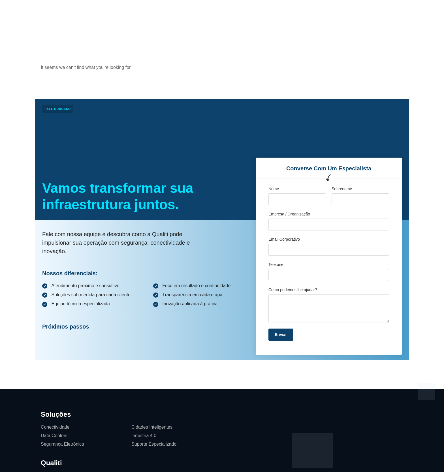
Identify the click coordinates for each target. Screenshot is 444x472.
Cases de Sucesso (207, 9)
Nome (273, 189)
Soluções (148, 9)
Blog (240, 9)
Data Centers (54, 435)
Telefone (275, 264)
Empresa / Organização (289, 214)
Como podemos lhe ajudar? (292, 289)
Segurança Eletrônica (62, 444)
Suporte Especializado (153, 444)
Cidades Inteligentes (151, 427)
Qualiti (173, 9)
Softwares (289, 9)
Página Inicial (116, 9)
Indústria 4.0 (143, 435)
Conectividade (55, 427)
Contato (262, 9)
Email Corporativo (284, 239)
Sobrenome (342, 189)
